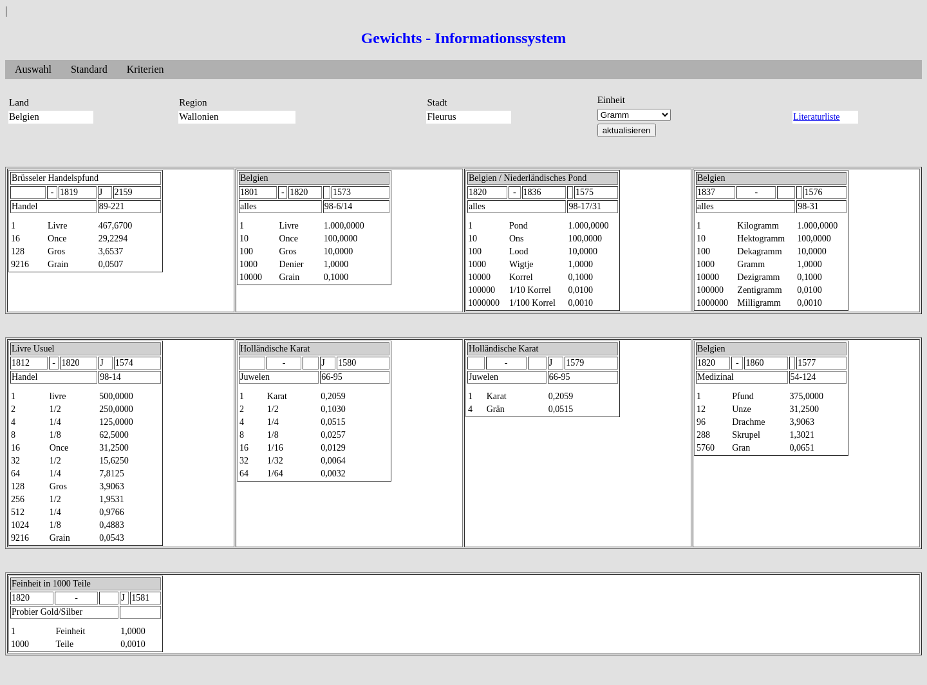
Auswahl (33, 69)
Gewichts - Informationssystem (463, 38)
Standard (89, 69)
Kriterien (145, 69)
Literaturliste (816, 117)
